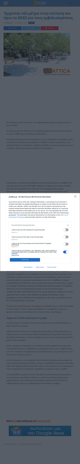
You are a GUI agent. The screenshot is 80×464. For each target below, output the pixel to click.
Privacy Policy (51, 267)
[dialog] (40, 232)
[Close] (76, 197)
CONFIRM (25, 259)
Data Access (40, 267)
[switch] (66, 229)
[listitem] (40, 225)
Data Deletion (28, 267)
